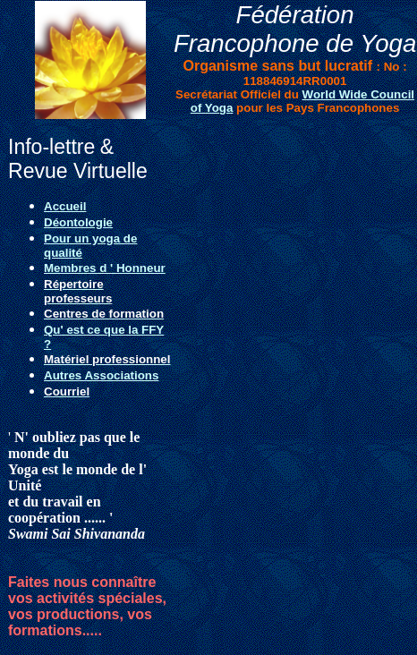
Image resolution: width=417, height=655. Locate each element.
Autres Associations (101, 375)
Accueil (65, 206)
